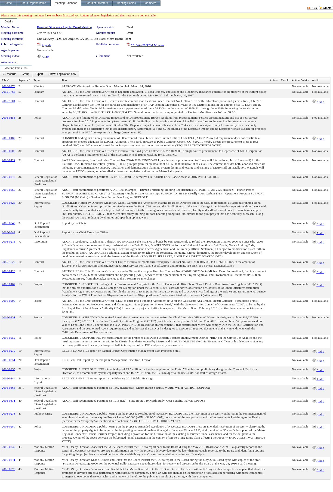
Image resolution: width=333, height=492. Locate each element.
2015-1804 (8, 101)
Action (274, 80)
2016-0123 (8, 271)
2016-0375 (8, 469)
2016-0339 (8, 447)
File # (5, 80)
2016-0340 (8, 223)
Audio (45, 56)
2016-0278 (8, 86)
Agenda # (24, 80)
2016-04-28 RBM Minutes (147, 45)
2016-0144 (8, 378)
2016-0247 (8, 176)
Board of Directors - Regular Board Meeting (64, 27)
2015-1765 (8, 91)
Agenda (46, 45)
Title (64, 80)
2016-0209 (8, 300)
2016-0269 (8, 189)
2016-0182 (8, 138)
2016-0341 (8, 459)
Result (285, 80)
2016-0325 (8, 202)
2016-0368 (8, 387)
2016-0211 (8, 241)
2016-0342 (8, 232)
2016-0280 (8, 426)
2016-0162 (8, 284)
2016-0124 (8, 160)
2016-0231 (8, 317)
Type (37, 80)
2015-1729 (8, 262)
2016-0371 (8, 400)
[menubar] (39, 74)
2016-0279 (8, 350)
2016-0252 (8, 337)
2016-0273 (8, 413)
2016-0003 (8, 151)
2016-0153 (8, 117)
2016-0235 (8, 369)
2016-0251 (8, 360)
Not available (45, 50)
